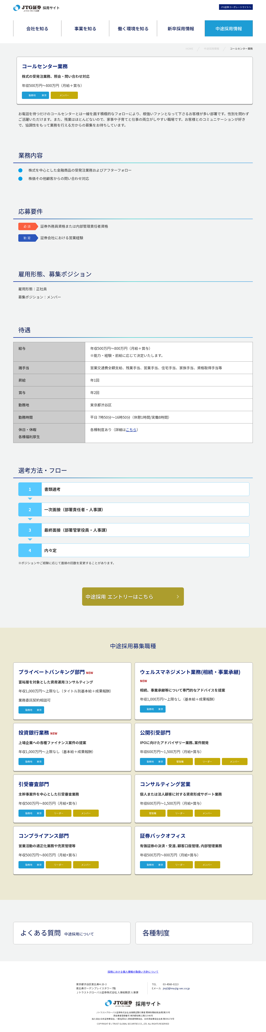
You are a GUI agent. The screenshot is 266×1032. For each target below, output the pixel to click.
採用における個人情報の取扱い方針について (133, 971)
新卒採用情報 (181, 28)
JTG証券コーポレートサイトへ (236, 7)
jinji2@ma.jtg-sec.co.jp (176, 988)
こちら (131, 429)
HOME (189, 48)
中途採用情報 (228, 28)
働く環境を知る (133, 28)
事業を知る (85, 28)
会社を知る (37, 28)
